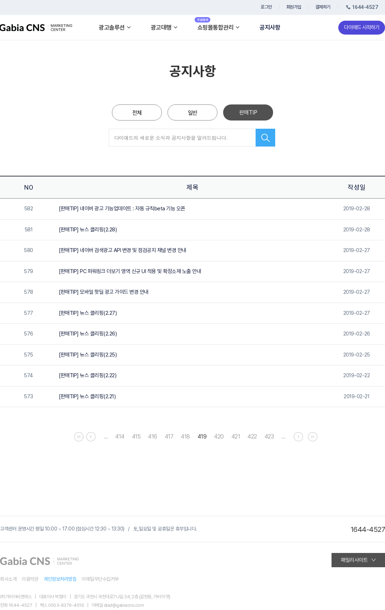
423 (269, 436)
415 (136, 436)
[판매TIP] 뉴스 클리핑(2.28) (88, 229)
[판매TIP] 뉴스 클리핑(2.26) (88, 333)
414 (119, 436)
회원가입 (293, 7)
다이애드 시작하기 (361, 27)
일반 (192, 112)
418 (185, 436)
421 (235, 436)
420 (219, 436)
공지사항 (270, 28)
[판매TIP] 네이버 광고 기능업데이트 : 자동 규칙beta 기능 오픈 (122, 208)
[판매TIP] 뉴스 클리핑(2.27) (88, 313)
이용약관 (30, 579)
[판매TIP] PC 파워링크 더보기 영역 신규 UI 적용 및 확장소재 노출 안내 (130, 271)
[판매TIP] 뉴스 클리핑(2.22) (87, 375)
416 (152, 436)
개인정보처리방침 (59, 579)
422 (252, 436)
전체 (137, 112)
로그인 (266, 7)
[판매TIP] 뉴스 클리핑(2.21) (87, 396)
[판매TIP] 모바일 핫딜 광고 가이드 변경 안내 (104, 292)
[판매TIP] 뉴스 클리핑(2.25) (88, 355)
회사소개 (8, 579)
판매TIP (248, 112)
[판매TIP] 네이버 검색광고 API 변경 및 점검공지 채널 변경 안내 (122, 250)
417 (169, 436)
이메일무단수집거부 (100, 579)
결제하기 (322, 7)
